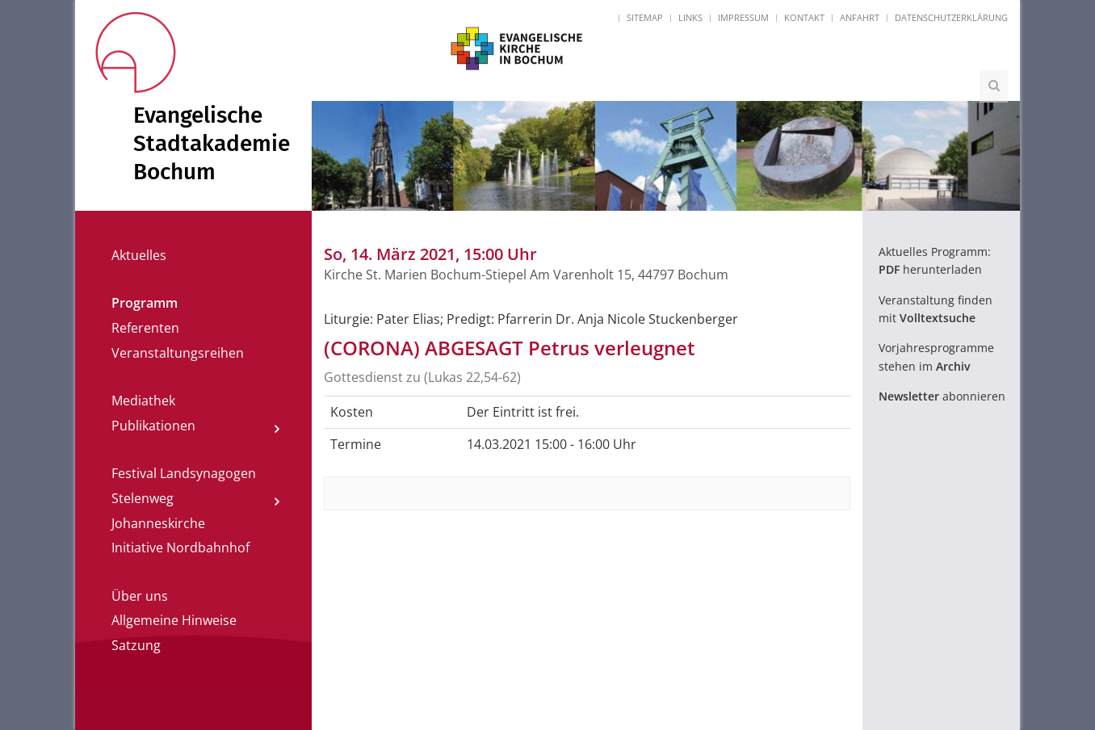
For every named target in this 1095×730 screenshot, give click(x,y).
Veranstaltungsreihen (177, 353)
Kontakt (804, 17)
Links (690, 17)
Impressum (743, 17)
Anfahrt (859, 17)
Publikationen (153, 425)
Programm (144, 303)
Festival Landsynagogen (183, 473)
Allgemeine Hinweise (174, 620)
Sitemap (645, 17)
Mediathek (143, 400)
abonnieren (942, 396)
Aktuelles (138, 255)
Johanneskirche (158, 523)
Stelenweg (142, 498)
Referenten (145, 328)
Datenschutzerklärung (951, 17)
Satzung (136, 645)
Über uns (139, 596)
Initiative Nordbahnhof (180, 547)
